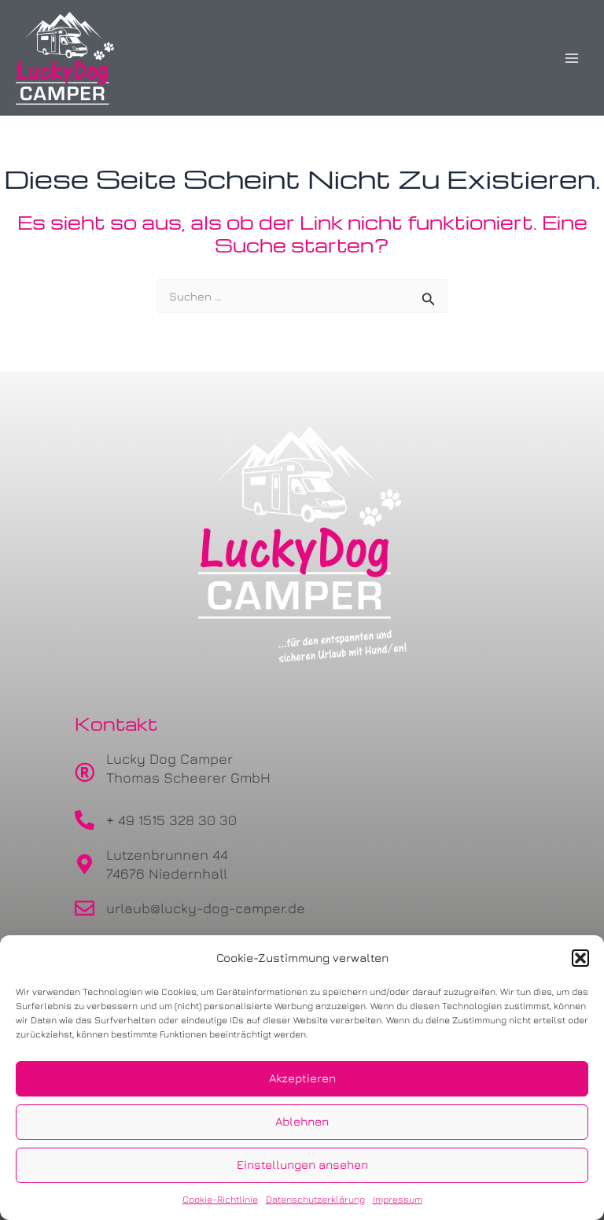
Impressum (397, 1199)
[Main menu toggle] (571, 58)
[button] (580, 958)
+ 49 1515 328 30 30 (171, 820)
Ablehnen (302, 1121)
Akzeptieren (302, 1078)
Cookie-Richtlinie (220, 1199)
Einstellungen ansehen (302, 1164)
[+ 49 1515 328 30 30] (84, 820)
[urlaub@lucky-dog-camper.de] (84, 908)
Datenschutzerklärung (315, 1199)
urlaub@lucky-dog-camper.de (205, 908)
